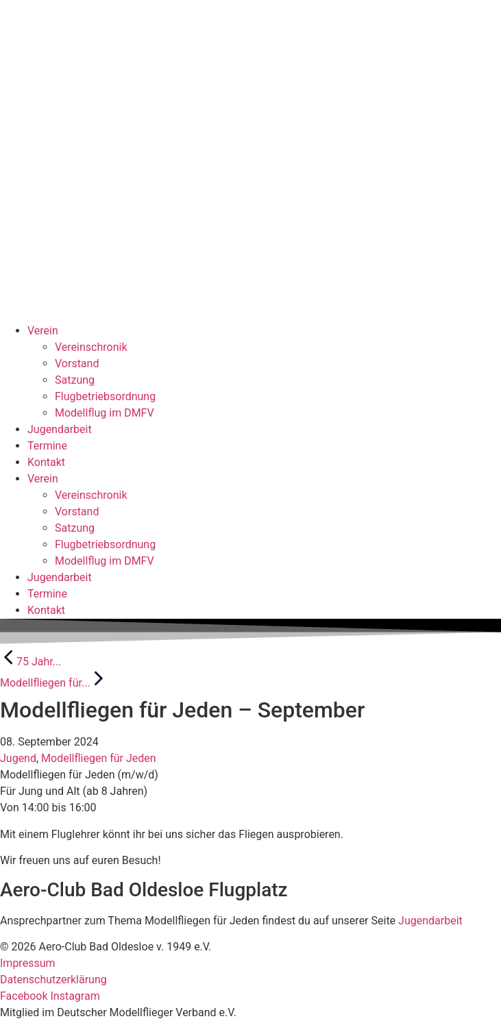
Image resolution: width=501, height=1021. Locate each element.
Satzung (75, 379)
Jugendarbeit (59, 429)
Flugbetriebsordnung (105, 396)
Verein (42, 330)
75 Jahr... (30, 661)
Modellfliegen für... (53, 682)
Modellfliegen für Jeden (98, 758)
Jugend (18, 758)
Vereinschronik (91, 347)
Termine (47, 445)
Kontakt (46, 462)
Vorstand (77, 363)
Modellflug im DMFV (104, 412)
